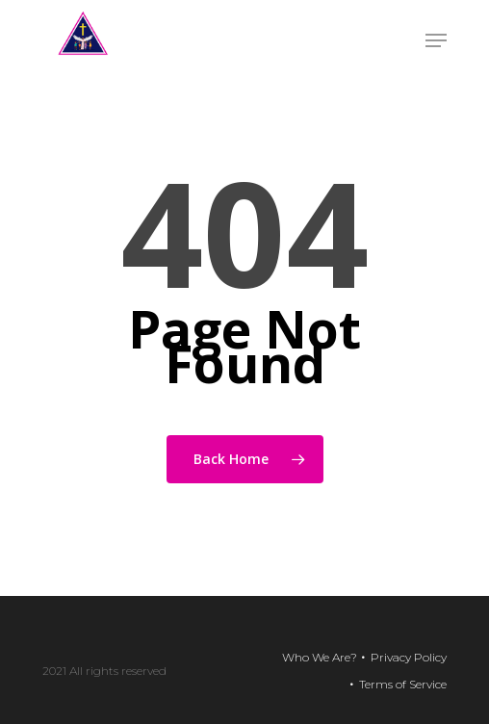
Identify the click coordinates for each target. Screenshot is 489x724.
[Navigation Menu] (436, 40)
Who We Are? (319, 657)
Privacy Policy (409, 657)
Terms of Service (403, 684)
